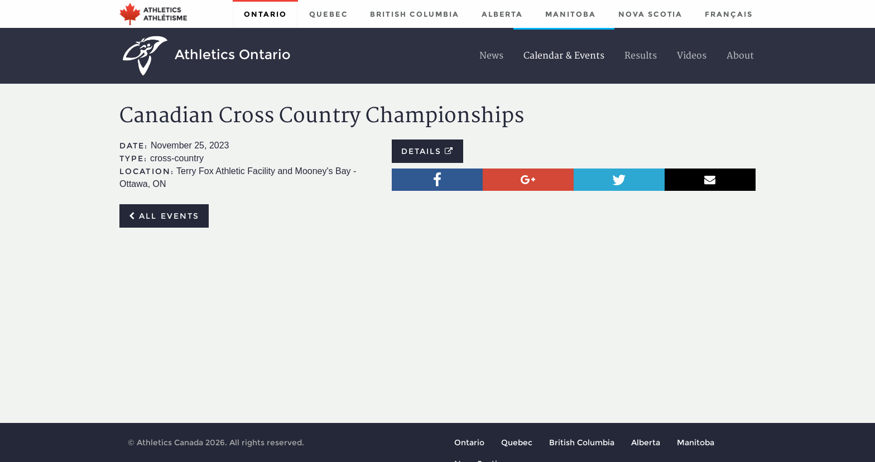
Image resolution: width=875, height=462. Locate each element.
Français (729, 13)
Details (427, 151)
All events (164, 216)
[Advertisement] (437, 320)
